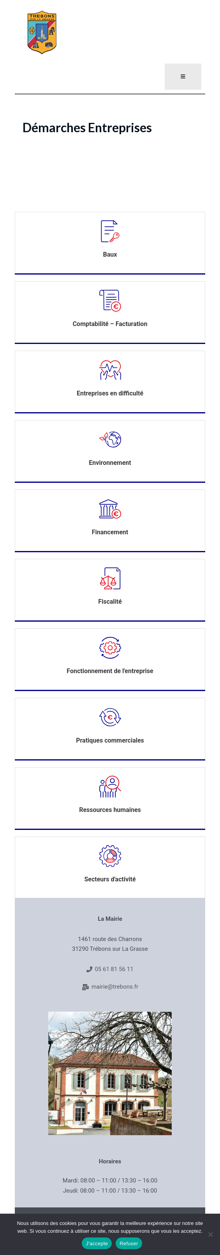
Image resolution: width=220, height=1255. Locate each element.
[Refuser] (210, 1234)
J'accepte (97, 1243)
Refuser (129, 1243)
